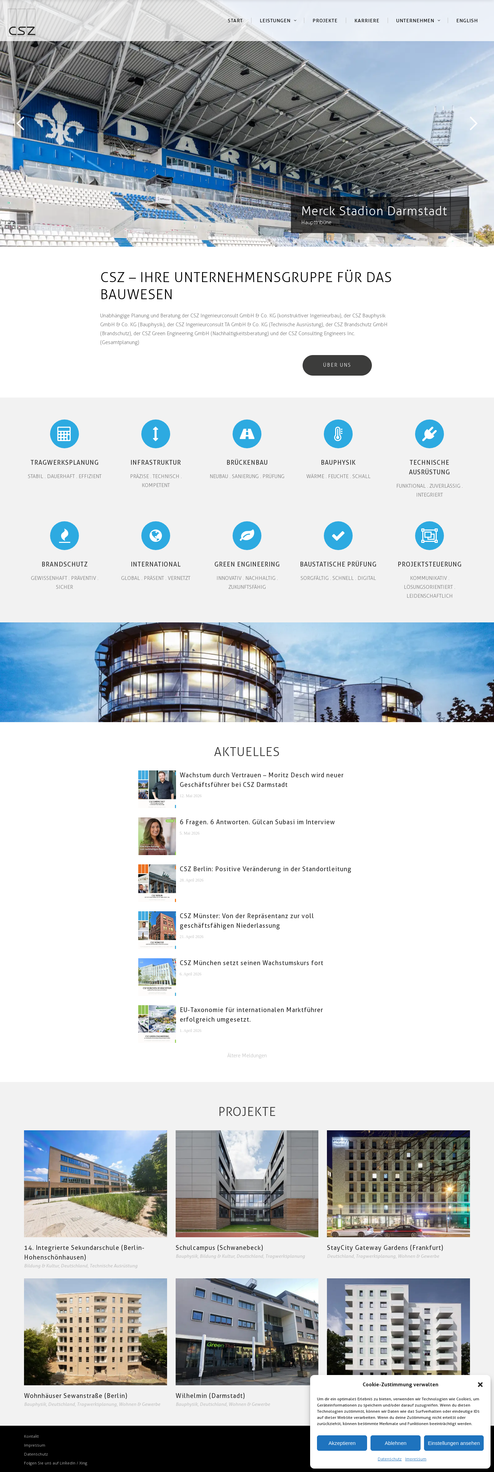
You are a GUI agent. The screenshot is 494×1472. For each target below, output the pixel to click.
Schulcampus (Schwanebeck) (219, 1247)
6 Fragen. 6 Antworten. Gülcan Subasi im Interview (257, 822)
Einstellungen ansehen (454, 1443)
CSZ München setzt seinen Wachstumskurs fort (252, 962)
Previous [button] (20, 123)
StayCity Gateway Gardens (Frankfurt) (385, 1247)
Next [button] (473, 123)
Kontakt (31, 1436)
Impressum (415, 1459)
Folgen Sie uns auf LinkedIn (50, 1463)
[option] (247, 123)
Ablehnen (395, 1443)
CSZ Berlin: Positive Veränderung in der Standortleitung (266, 869)
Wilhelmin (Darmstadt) (210, 1395)
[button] (480, 1384)
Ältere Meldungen (247, 1056)
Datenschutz (390, 1459)
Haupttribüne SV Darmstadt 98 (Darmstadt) (247, 123)
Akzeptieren (341, 1443)
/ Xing (82, 1463)
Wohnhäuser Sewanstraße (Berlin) (76, 1395)
